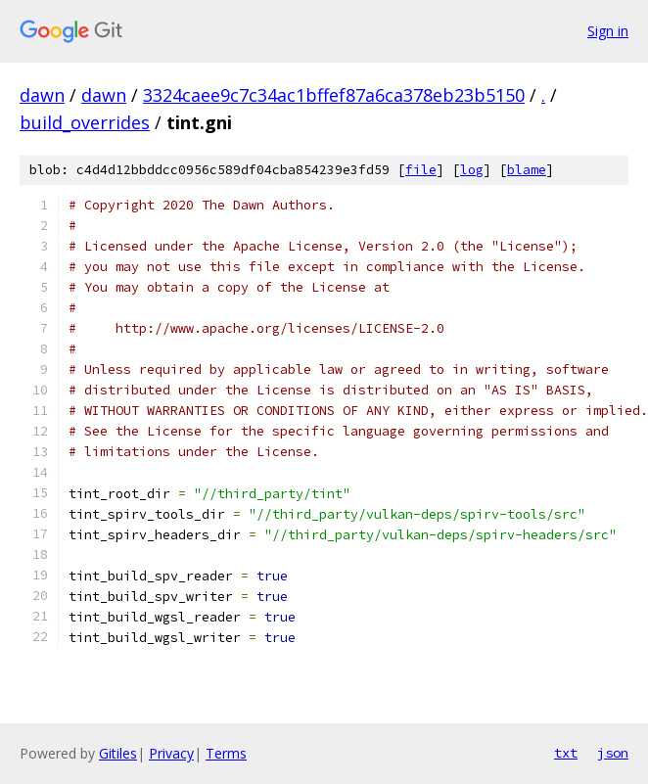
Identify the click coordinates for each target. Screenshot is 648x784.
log (472, 169)
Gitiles (118, 753)
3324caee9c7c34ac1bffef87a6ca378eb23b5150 (334, 95)
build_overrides (85, 122)
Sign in (607, 31)
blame (526, 169)
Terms (226, 753)
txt (566, 752)
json (612, 752)
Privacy (171, 753)
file (421, 169)
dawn (42, 95)
